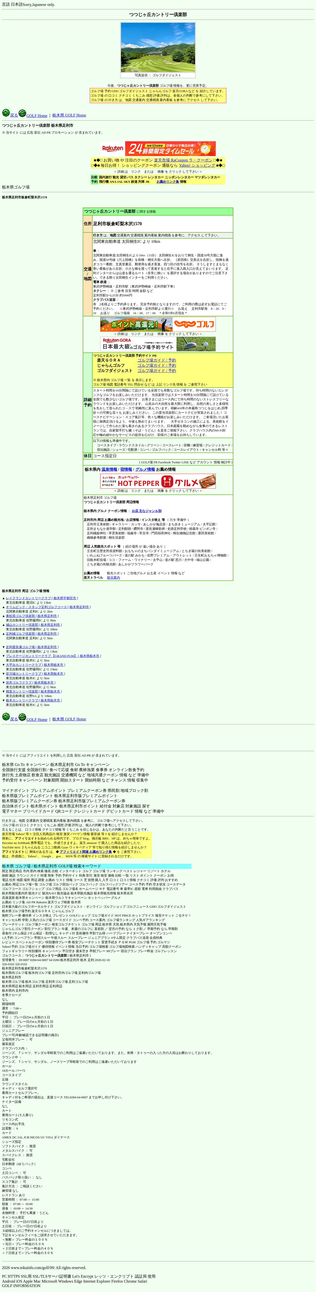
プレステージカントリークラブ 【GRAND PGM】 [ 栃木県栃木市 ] (53, 656)
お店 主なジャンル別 (146, 511)
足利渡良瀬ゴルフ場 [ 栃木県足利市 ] (32, 647)
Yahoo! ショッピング (197, 165)
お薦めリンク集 (168, 182)
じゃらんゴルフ (63, 911)
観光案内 (113, 577)
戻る (10, 115)
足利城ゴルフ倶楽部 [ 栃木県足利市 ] (32, 634)
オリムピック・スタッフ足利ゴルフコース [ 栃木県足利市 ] (48, 607)
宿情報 (126, 469)
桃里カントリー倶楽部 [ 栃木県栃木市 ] (34, 691)
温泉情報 (109, 469)
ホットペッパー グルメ (104, 898)
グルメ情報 (145, 469)
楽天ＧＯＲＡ (41, 911)
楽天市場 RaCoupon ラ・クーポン (183, 160)
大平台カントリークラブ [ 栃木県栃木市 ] (35, 665)
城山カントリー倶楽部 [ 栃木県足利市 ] (34, 625)
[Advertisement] (158, 738)
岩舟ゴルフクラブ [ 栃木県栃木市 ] (30, 682)
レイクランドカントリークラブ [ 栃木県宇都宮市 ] (42, 598)
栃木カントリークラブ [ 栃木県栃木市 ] (34, 700)
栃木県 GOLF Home (69, 115)
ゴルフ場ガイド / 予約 (157, 360)
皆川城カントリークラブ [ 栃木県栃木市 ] (35, 674)
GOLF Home (33, 116)
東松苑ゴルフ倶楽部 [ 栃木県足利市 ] (32, 616)
